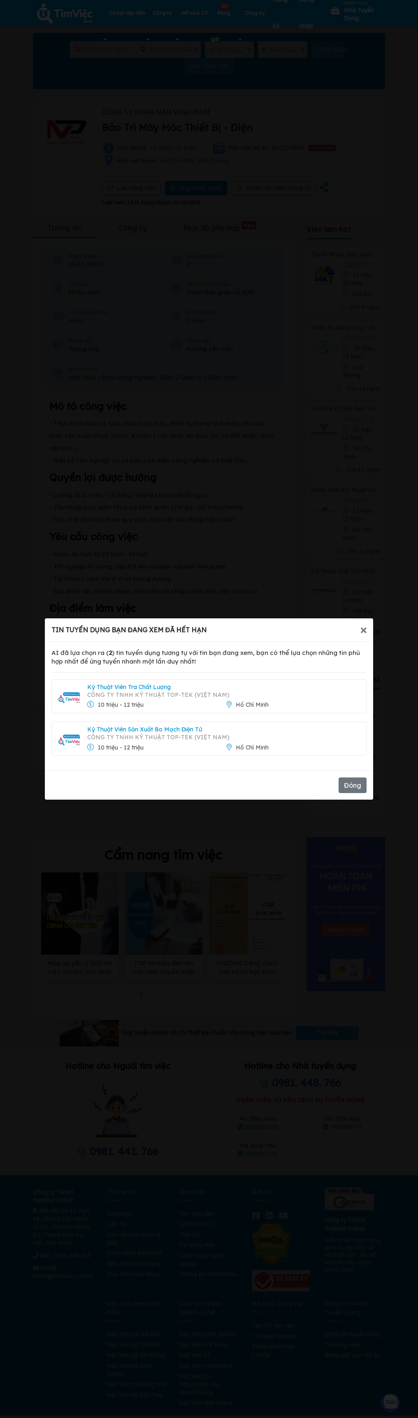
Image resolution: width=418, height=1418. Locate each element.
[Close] (363, 629)
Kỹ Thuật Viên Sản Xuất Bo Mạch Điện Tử (144, 729)
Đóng (352, 785)
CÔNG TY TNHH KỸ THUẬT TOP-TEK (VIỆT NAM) (158, 695)
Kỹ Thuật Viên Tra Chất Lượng (129, 687)
